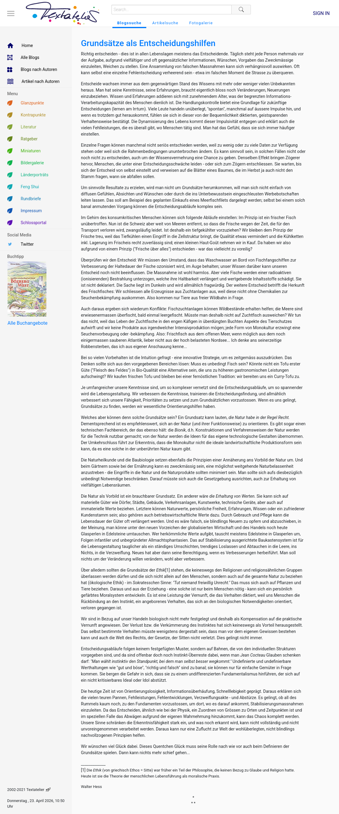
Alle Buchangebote (27, 323)
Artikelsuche (165, 23)
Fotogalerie (201, 23)
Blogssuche (129, 23)
